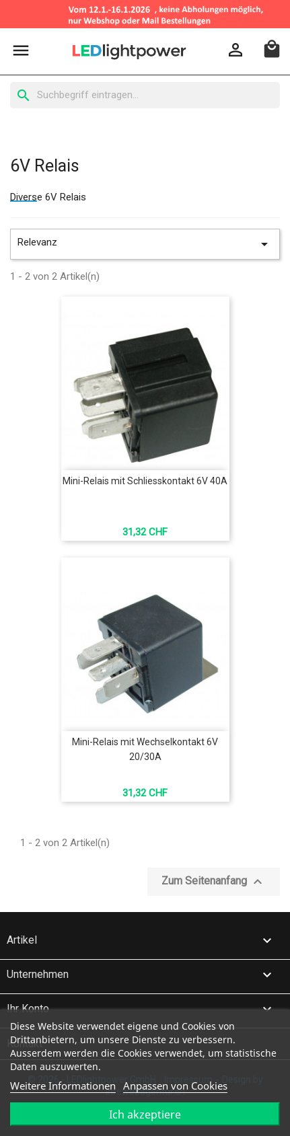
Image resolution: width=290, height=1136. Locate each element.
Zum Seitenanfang (213, 882)
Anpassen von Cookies (175, 1085)
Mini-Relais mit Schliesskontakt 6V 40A (145, 481)
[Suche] (145, 95)
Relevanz (145, 244)
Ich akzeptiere (145, 1114)
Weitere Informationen (63, 1085)
